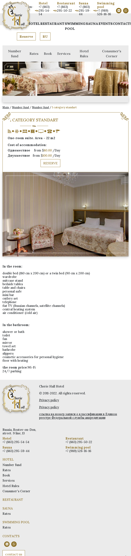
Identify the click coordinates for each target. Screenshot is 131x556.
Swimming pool (75, 26)
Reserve (26, 36)
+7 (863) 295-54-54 (44, 10)
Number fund (14, 53)
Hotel (33, 23)
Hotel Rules (84, 53)
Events (105, 23)
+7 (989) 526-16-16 (104, 12)
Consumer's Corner (111, 53)
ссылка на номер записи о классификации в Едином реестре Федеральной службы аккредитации (78, 416)
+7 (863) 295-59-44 (84, 10)
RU (45, 36)
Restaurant (52, 23)
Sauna (92, 23)
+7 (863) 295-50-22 (64, 8)
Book (48, 53)
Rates (34, 53)
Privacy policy (49, 400)
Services (63, 53)
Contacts (11, 536)
